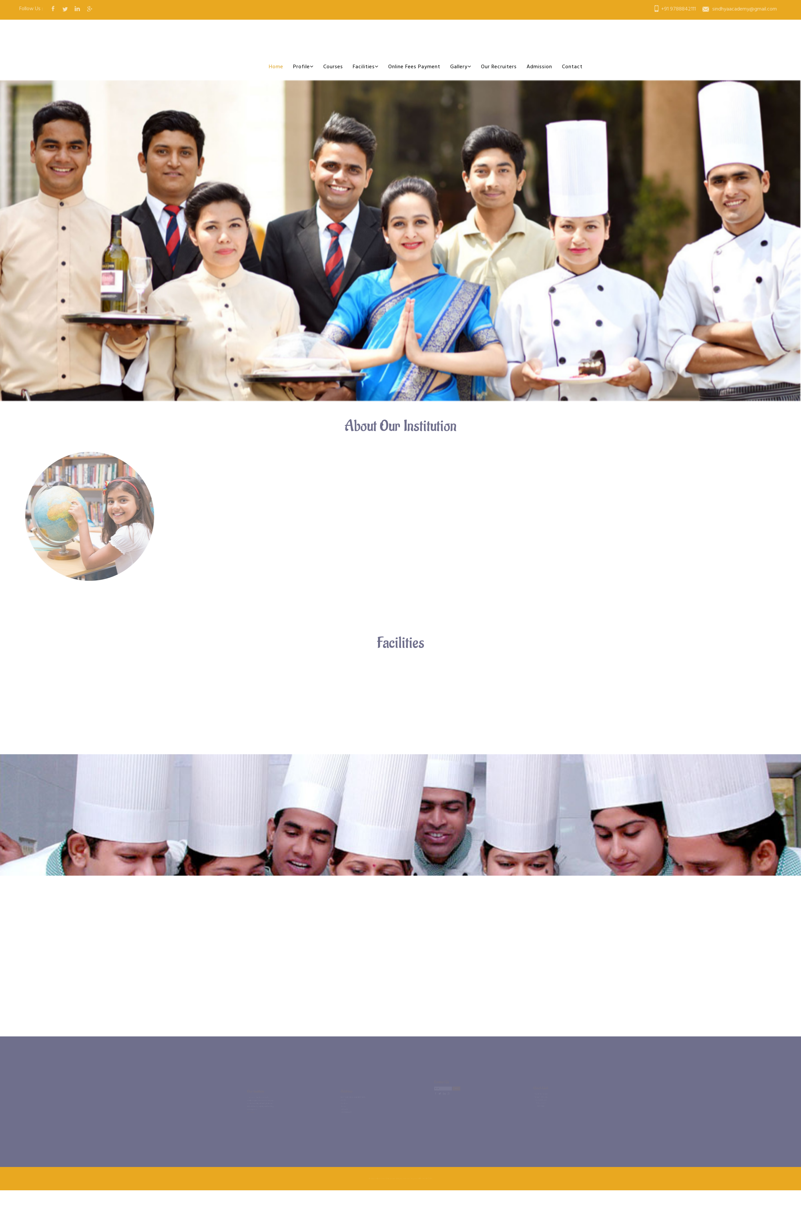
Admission (539, 67)
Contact (572, 67)
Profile (303, 67)
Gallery (460, 67)
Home (276, 67)
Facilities (365, 67)
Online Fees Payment (414, 67)
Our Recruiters (499, 67)
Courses (333, 67)
